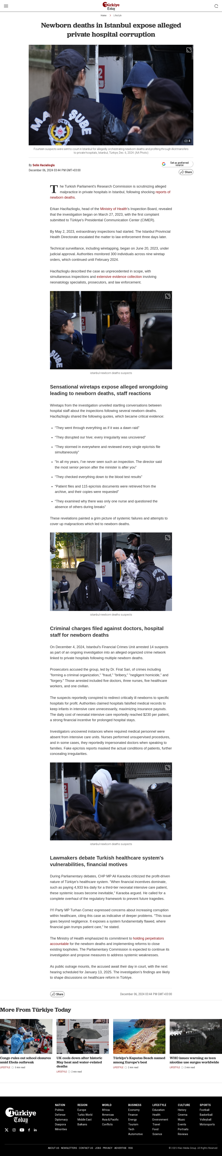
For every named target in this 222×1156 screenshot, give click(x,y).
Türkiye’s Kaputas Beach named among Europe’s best (139, 1060)
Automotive (135, 1134)
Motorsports (207, 1124)
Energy (132, 1120)
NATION (60, 1105)
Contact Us (86, 1148)
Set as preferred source (175, 164)
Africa (106, 1110)
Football (204, 1110)
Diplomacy (61, 1120)
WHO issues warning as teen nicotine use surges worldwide (194, 1060)
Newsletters (69, 1148)
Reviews (183, 1134)
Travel (156, 1124)
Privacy (107, 1148)
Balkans (82, 1124)
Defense (60, 1115)
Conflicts (107, 1124)
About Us (53, 1148)
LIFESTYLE (159, 1105)
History (182, 1110)
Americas (108, 1115)
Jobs (98, 1148)
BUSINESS (134, 1105)
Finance (133, 1115)
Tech (131, 1129)
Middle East (84, 1120)
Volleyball (205, 1120)
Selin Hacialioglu (44, 165)
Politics (59, 1110)
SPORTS (205, 1105)
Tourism (133, 1124)
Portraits (183, 1129)
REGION (82, 1105)
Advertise (120, 1148)
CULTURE (184, 1105)
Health (156, 1115)
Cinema (182, 1115)
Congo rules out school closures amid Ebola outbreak (25, 1060)
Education (158, 1110)
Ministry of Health (113, 209)
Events (182, 1124)
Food (155, 1129)
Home (103, 15)
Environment (160, 1120)
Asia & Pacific (110, 1120)
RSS (130, 1148)
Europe (81, 1110)
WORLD (107, 1105)
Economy (134, 1110)
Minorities (61, 1129)
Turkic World (84, 1115)
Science (157, 1134)
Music (181, 1120)
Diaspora (60, 1124)
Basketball (206, 1115)
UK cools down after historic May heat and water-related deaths (79, 1062)
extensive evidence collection (119, 277)
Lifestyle (117, 15)
